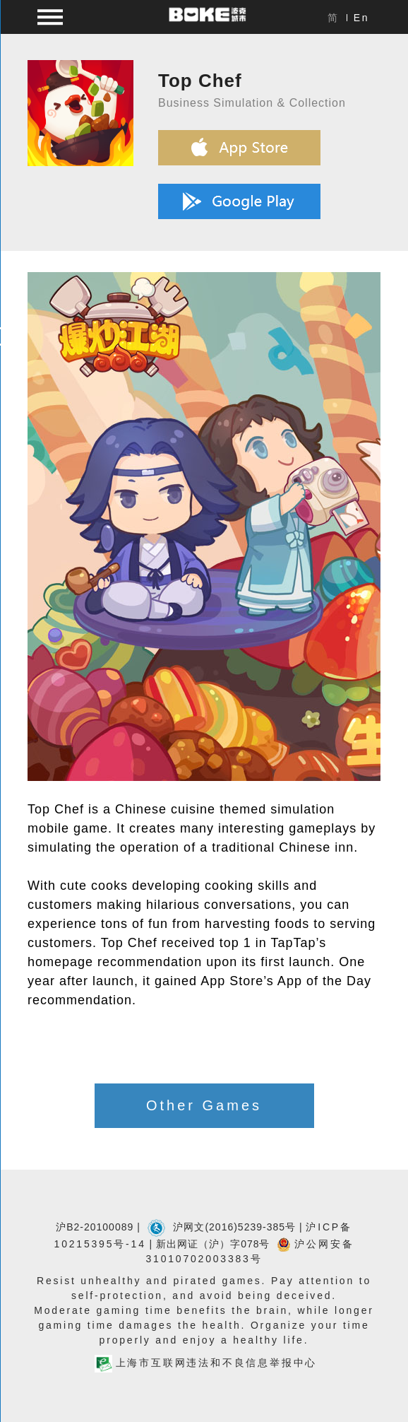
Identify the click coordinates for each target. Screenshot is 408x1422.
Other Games (204, 1105)
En (362, 17)
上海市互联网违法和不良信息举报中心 (206, 1362)
